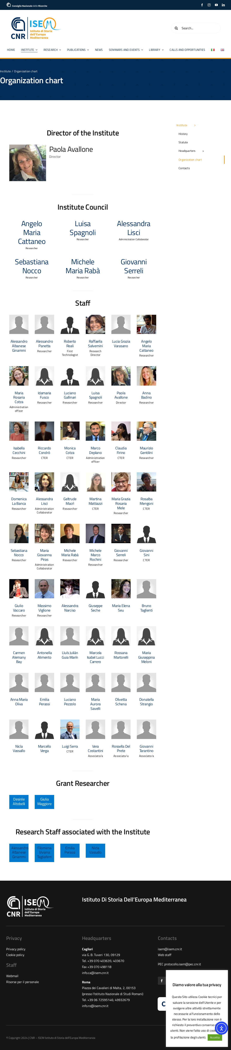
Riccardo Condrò (44, 450)
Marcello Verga (44, 749)
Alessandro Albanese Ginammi (19, 346)
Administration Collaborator (44, 510)
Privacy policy (15, 949)
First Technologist (70, 353)
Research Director (95, 353)
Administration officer (19, 409)
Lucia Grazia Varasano (121, 344)
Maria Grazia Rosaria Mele (121, 503)
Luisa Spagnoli (95, 395)
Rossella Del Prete (121, 749)
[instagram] (209, 5)
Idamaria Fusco (44, 395)
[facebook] (202, 5)
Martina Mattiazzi (95, 501)
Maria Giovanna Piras (44, 555)
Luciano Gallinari (70, 395)
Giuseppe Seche (95, 608)
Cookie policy (15, 954)
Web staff (164, 954)
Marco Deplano (95, 450)
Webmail (12, 975)
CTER (44, 458)
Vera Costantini (95, 749)
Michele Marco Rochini (95, 555)
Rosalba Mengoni (146, 501)
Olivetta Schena (121, 702)
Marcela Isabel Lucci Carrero (95, 657)
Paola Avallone (71, 149)
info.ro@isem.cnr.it (95, 1005)
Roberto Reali (70, 344)
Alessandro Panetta (44, 344)
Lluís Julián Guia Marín (70, 655)
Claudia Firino (120, 450)
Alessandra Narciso (70, 608)
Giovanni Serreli (121, 553)
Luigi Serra (70, 746)
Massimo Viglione (44, 608)
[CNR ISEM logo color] (36, 17)
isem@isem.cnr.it (170, 949)
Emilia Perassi (44, 702)
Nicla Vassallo (19, 749)
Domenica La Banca (19, 501)
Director (55, 156)
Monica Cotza (69, 450)
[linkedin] (223, 5)
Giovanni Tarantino (146, 749)
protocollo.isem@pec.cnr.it (182, 964)
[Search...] (196, 28)
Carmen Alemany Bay (19, 657)
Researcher (44, 351)
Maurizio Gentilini (146, 450)
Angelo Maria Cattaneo (146, 346)
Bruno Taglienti (146, 608)
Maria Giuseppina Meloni (146, 657)
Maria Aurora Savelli (95, 704)
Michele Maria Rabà (69, 553)
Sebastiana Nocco (19, 553)
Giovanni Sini (146, 553)
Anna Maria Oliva (19, 702)
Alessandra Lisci (44, 501)
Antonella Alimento (44, 655)
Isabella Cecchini (19, 450)
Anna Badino (146, 395)
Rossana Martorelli (121, 655)
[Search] (176, 28)
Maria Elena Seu (121, 608)
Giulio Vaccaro (19, 608)
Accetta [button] (215, 1037)
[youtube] (216, 5)
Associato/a (95, 756)
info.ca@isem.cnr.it (95, 972)
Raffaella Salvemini (95, 344)
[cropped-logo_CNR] (27, 4)
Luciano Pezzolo (70, 702)
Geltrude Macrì (69, 501)
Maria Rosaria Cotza (19, 397)
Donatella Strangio (146, 702)
